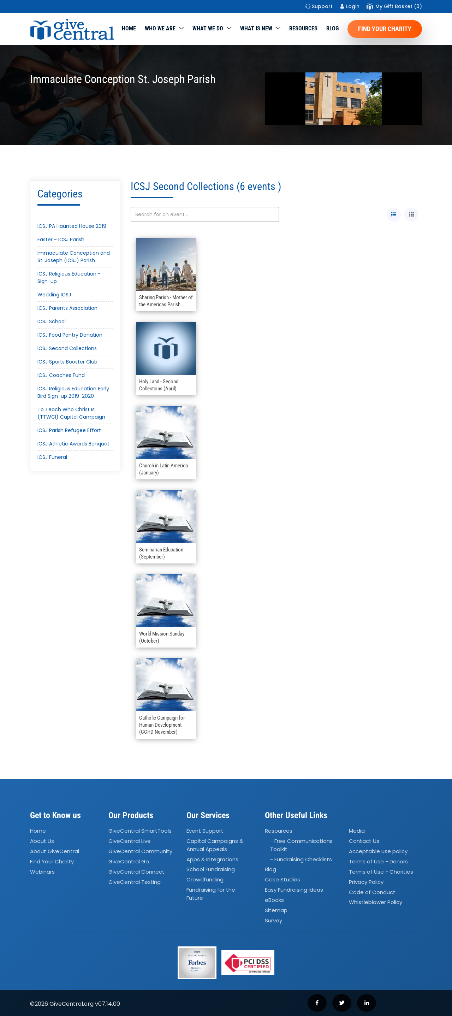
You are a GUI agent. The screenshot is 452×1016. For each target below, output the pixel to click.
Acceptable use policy (378, 851)
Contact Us (364, 841)
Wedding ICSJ (54, 294)
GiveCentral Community (140, 851)
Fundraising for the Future (210, 894)
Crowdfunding (205, 880)
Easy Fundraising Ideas (294, 889)
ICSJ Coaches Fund (61, 375)
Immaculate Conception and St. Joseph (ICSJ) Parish (73, 256)
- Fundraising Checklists (301, 859)
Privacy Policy (366, 882)
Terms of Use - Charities (381, 871)
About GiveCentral (54, 851)
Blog (332, 28)
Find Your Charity (384, 29)
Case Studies (282, 880)
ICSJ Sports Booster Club (67, 361)
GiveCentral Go (128, 861)
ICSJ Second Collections (67, 348)
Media (357, 831)
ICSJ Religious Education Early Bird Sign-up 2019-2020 (73, 392)
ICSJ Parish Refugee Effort (69, 430)
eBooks (274, 900)
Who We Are (160, 28)
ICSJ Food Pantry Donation (69, 334)
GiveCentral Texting (134, 882)
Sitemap (276, 910)
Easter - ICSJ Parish (60, 239)
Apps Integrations (212, 859)
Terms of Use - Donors (378, 861)
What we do (207, 28)
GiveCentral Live (129, 841)
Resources (303, 28)
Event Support (205, 831)
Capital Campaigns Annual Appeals (214, 845)
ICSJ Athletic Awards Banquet (73, 443)
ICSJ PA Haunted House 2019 (71, 226)
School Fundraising (210, 869)
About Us (42, 841)
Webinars (42, 871)
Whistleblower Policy (375, 902)
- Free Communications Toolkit (301, 845)
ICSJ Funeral (52, 457)
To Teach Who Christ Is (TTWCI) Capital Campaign (71, 413)
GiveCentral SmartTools (140, 831)
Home (129, 28)
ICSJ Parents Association (67, 308)
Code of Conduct (372, 892)
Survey (273, 920)
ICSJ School (51, 321)
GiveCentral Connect (136, 871)
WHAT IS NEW (256, 28)
